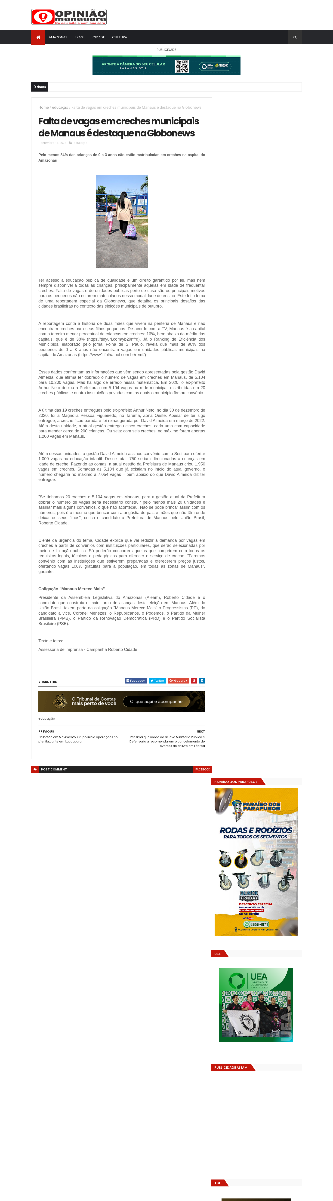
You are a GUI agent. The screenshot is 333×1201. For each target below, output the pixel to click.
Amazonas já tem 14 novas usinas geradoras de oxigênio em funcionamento (265, 735)
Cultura (119, 37)
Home (43, 107)
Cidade (98, 37)
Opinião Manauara (242, 761)
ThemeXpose (57, 1195)
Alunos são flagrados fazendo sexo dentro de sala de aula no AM (267, 713)
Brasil (80, 37)
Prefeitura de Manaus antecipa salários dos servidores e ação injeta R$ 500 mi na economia (270, 697)
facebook (199, 787)
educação (60, 107)
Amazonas (58, 37)
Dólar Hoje (226, 876)
